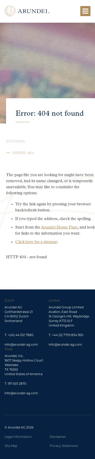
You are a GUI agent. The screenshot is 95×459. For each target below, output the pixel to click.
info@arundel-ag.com (21, 344)
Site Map (11, 446)
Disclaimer (58, 437)
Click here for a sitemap (36, 242)
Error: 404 (23, 153)
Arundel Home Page (59, 227)
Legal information (18, 437)
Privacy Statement (64, 446)
